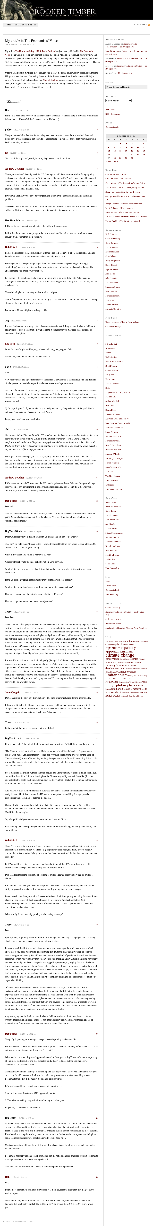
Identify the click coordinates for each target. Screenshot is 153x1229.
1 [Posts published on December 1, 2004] (120, 143)
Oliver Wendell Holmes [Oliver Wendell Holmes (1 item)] (132, 682)
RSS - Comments (112, 114)
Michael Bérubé (112, 537)
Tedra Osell (110, 563)
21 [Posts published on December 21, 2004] (115, 154)
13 (97, 531)
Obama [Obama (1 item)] (121, 682)
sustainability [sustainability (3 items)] (114, 692)
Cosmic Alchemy (112, 607)
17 (97, 738)
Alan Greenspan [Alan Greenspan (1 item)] (120, 641)
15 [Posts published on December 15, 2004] (120, 151)
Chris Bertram (111, 243)
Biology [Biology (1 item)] (114, 644)
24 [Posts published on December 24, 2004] (132, 154)
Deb (7, 1177)
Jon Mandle (110, 524)
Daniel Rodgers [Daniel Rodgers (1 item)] (125, 659)
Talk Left (109, 471)
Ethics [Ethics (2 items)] (134, 658)
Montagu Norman (113, 541)
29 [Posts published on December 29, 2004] (120, 158)
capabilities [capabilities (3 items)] (112, 648)
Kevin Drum (110, 410)
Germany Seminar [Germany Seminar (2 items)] (115, 665)
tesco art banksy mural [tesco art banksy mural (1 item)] (131, 693)
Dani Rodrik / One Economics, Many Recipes (124, 187)
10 (97, 430)
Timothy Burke (111, 480)
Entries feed (110, 585)
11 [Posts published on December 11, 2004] (138, 147)
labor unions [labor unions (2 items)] (129, 671)
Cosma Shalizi (111, 370)
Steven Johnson (112, 463)
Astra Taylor (110, 502)
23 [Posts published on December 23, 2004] (126, 154)
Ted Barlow (110, 559)
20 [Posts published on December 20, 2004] (109, 154)
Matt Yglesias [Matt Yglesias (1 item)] (118, 679)
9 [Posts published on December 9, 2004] (126, 147)
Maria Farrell (111, 291)
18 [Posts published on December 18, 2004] (138, 151)
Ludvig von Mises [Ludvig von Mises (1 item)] (134, 676)
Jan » (115, 161)
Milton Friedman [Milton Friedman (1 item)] (129, 679)
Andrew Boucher (14, 168)
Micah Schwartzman (114, 533)
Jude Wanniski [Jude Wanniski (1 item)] (118, 672)
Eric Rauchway (112, 519)
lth (6, 152)
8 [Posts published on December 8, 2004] (120, 147)
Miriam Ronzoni (112, 296)
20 (97, 1034)
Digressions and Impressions (117, 392)
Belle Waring (111, 234)
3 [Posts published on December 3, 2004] (132, 143)
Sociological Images (114, 458)
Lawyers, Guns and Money (116, 418)
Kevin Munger (111, 282)
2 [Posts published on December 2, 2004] (126, 143)
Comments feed (112, 590)
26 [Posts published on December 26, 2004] (144, 154)
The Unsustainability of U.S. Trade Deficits (35, 51)
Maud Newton (111, 432)
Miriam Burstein (112, 441)
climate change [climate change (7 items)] (119, 655)
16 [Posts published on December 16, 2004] (126, 151)
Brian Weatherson (113, 506)
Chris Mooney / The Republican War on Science (126, 183)
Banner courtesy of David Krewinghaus (122, 322)
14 (97, 612)
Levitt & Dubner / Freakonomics (119, 208)
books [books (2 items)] (120, 644)
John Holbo (110, 274)
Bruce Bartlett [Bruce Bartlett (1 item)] (129, 644)
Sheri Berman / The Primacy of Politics (122, 212)
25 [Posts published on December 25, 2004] (138, 154)
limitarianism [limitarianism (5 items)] (116, 675)
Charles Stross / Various (115, 174)
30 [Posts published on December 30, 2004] (126, 158)
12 (97, 501)
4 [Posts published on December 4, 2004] (137, 143)
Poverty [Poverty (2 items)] (137, 685)
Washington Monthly (114, 489)
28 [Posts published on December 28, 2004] (115, 158)
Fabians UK (110, 396)
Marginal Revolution (114, 427)
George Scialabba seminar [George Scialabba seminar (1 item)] (119, 662)
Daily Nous (110, 379)
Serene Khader (111, 304)
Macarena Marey (112, 287)
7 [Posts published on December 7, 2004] (114, 147)
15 (97, 692)
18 (97, 841)
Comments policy (26, 25)
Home (8, 25)
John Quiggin (12, 692)
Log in (108, 581)
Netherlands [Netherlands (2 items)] (111, 681)
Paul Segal (109, 300)
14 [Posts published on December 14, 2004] (115, 151)
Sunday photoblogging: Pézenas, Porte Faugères (125, 628)
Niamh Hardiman (112, 546)
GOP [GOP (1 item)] (127, 665)
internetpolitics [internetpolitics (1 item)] (131, 669)
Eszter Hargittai (112, 251)
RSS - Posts (110, 109)
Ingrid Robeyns (112, 51)
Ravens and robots (113, 623)
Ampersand (110, 348)
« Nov (108, 161)
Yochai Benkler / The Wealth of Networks (123, 221)
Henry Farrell (111, 265)
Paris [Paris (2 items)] (144, 681)
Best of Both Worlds (114, 361)
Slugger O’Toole (112, 454)
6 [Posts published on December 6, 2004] (108, 147)
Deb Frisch (11, 247)
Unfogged (109, 485)
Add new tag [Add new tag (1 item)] (109, 641)
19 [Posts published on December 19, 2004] (144, 151)
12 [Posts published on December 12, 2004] (144, 147)
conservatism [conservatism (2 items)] (112, 658)
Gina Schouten (111, 256)
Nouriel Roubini (50, 80)
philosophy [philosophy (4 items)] (124, 685)
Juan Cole (109, 405)
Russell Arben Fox (113, 449)
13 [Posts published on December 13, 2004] (109, 151)
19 (97, 925)
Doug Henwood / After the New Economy (123, 192)
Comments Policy (113, 326)
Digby (108, 388)
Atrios (108, 352)
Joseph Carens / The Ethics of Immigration (123, 203)
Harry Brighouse (112, 260)
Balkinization (111, 357)
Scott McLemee (112, 555)
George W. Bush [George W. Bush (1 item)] (135, 662)
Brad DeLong (111, 366)
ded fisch (10, 343)
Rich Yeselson (111, 550)
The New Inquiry (112, 476)
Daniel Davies (111, 515)
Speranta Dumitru (113, 309)
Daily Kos (109, 374)
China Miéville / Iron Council (118, 178)
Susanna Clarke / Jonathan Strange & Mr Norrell (126, 216)
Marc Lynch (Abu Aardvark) (117, 423)
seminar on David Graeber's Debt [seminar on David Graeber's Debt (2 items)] (129, 688)
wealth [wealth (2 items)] (116, 695)
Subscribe (140, 25)
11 (97, 478)
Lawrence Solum (112, 414)
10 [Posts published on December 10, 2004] (132, 147)
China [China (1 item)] (131, 652)
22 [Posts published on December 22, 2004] (120, 154)
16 (97, 722)
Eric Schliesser (111, 247)
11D (107, 339)
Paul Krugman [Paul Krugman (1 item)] (110, 686)
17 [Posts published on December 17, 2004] (132, 151)
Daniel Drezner (112, 383)
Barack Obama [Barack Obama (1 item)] (139, 641)
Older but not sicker (125, 73)
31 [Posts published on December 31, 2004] (132, 158)
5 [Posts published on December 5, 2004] (143, 143)
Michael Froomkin (113, 436)
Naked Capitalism (113, 445)
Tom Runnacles (112, 568)
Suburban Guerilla (113, 467)
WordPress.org (111, 594)
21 (97, 1118)
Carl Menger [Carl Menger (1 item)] (124, 652)
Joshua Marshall (112, 401)
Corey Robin (110, 511)
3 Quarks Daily (111, 344)
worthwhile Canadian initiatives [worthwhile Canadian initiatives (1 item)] (131, 696)
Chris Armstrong (112, 238)
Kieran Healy (111, 528)
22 (97, 1177)
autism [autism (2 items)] (130, 641)
